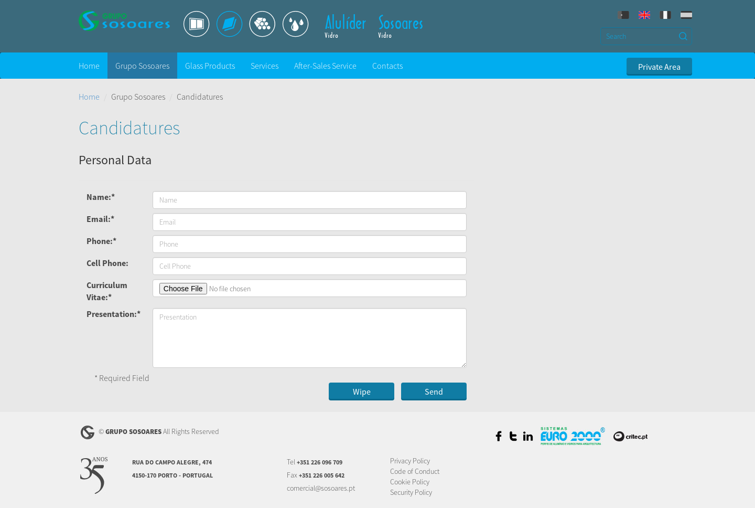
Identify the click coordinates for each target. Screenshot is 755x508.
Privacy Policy (410, 460)
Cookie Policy (409, 481)
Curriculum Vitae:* (107, 291)
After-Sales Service (325, 65)
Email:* (100, 219)
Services (264, 65)
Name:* (101, 197)
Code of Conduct (414, 471)
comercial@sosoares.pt (321, 488)
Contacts (387, 65)
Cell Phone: (107, 263)
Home (89, 65)
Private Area (659, 66)
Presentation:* (114, 314)
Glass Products (210, 65)
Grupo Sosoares (142, 65)
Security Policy (411, 492)
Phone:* (101, 241)
